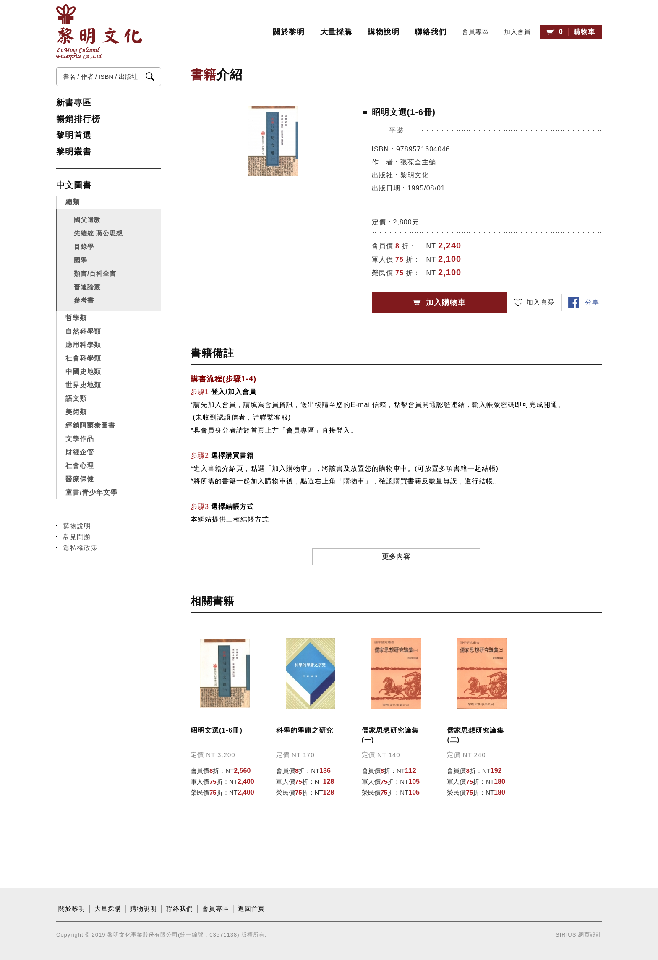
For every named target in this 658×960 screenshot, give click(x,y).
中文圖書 (73, 185)
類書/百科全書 (95, 273)
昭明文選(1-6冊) (217, 730)
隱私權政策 (80, 547)
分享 (592, 302)
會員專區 (475, 32)
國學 (80, 259)
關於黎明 (289, 32)
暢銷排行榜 (78, 118)
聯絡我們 (430, 32)
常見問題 (77, 536)
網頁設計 (590, 934)
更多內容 (396, 556)
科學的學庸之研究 (304, 730)
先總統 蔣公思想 (98, 233)
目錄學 (84, 246)
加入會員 (517, 32)
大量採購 (336, 32)
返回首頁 (251, 908)
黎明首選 (73, 135)
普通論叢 (87, 286)
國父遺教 (87, 219)
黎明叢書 (73, 151)
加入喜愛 (540, 302)
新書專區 (73, 102)
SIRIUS (566, 934)
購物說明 (384, 32)
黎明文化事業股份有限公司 (99, 32)
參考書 (84, 300)
